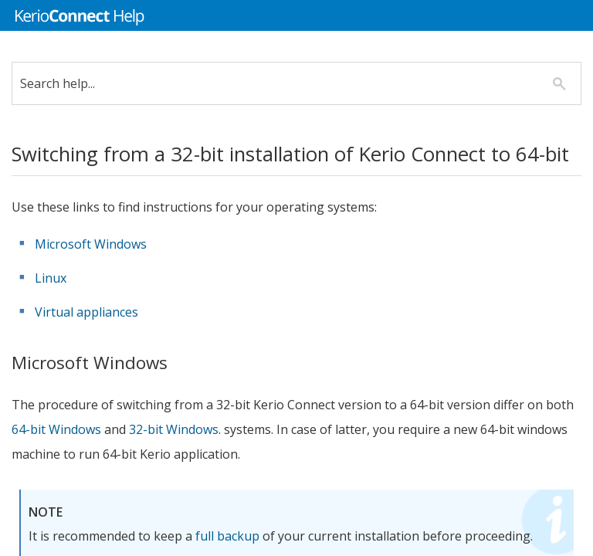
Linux (62, 309)
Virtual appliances (98, 343)
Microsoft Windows (102, 275)
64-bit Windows (99, 461)
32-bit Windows (216, 461)
